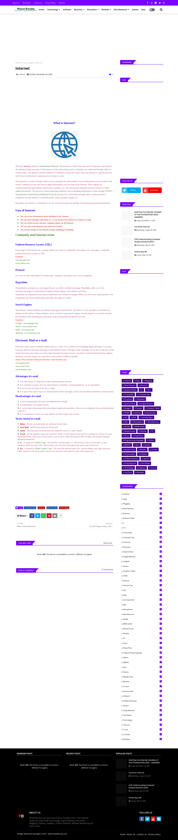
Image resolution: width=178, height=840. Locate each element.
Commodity (129, 394)
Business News (130, 390)
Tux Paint (128, 472)
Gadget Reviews (146, 403)
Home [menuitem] (41, 9)
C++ (149, 390)
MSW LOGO (139, 426)
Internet (41, 508)
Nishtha (143, 431)
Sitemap (62, 3)
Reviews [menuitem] (105, 9)
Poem (127, 436)
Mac (126, 422)
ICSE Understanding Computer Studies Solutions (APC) (147, 240)
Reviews (143, 449)
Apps (138, 380)
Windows (140, 472)
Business (143, 385)
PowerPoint (138, 436)
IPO (126, 417)
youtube (154, 190)
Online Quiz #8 (140, 251)
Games (139, 408)
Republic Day (130, 449)
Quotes (147, 445)
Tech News (145, 463)
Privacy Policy (50, 3)
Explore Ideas (130, 403)
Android (128, 380)
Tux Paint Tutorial (142, 226)
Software (143, 454)
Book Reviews (130, 385)
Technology (28, 62)
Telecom (142, 468)
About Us (16, 3)
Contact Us (38, 3)
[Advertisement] (89, 35)
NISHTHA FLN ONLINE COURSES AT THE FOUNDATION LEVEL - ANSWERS (147, 214)
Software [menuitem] (67, 9)
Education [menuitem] (92, 9)
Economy (128, 399)
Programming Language (134, 440)
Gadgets (128, 408)
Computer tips (29, 508)
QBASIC (128, 445)
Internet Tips (52, 508)
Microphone (138, 422)
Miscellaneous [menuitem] (120, 9)
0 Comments (107, 569)
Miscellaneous (153, 422)
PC (153, 431)
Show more (107, 543)
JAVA (134, 417)
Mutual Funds (130, 431)
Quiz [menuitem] (143, 9)
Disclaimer (27, 3)
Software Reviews (131, 458)
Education (141, 399)
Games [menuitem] (135, 9)
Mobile (127, 426)
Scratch (154, 449)
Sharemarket (130, 454)
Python (151, 440)
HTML (127, 413)
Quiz (137, 445)
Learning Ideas (147, 417)
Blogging (148, 380)
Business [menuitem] (78, 9)
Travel (153, 468)
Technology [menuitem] (52, 9)
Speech (146, 458)
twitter (133, 190)
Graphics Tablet (153, 408)
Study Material (130, 463)
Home (18, 62)
